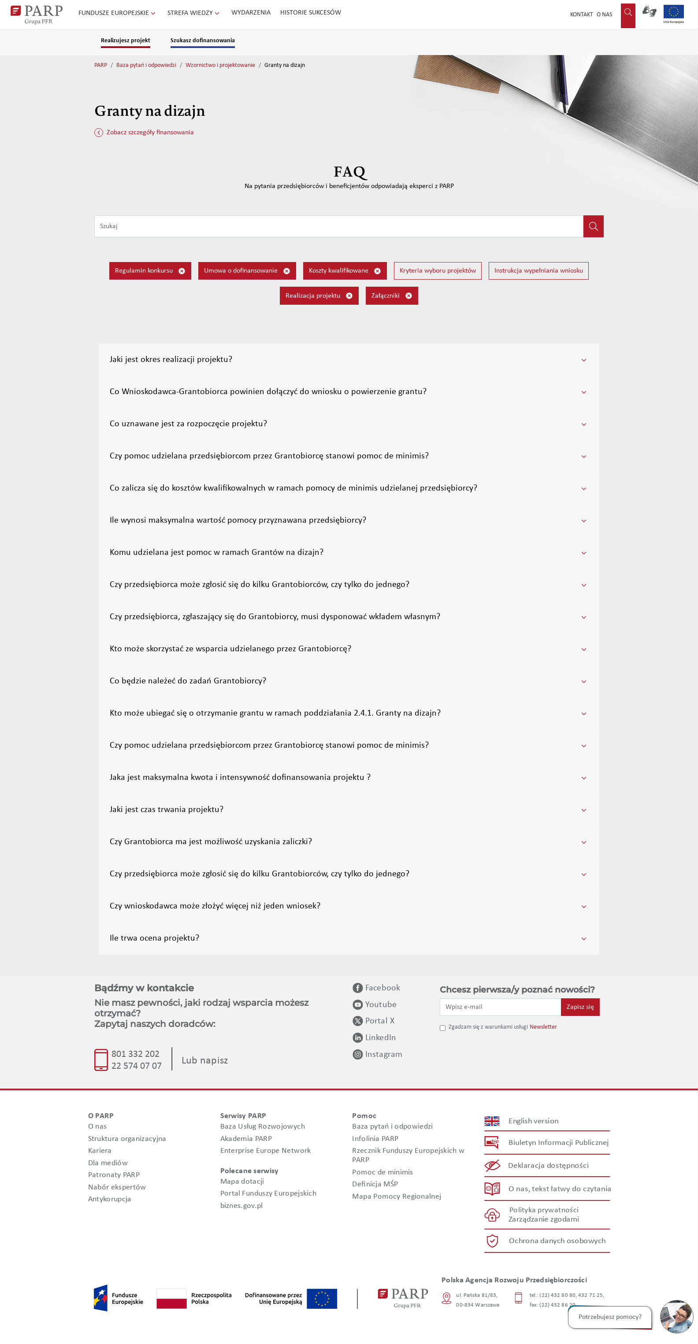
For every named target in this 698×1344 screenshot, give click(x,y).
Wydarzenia (251, 12)
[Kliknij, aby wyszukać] (593, 226)
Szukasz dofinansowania (203, 40)
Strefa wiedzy (194, 13)
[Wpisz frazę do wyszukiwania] (338, 226)
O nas (604, 15)
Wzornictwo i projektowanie (220, 65)
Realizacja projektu (319, 295)
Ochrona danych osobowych (557, 1240)
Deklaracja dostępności (549, 1166)
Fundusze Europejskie (117, 13)
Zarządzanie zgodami (544, 1219)
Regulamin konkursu (150, 271)
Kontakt (581, 15)
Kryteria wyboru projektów (438, 270)
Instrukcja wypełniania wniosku (538, 270)
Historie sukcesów (310, 12)
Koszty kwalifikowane (345, 271)
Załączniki (391, 295)
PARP (100, 65)
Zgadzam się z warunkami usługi (488, 1027)
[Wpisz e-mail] (500, 1007)
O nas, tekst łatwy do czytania (560, 1189)
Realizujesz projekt (125, 40)
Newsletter (543, 1027)
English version (534, 1121)
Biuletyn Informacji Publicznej (559, 1142)
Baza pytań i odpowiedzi (146, 65)
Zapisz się (580, 1007)
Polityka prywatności (544, 1210)
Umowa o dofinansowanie (247, 271)
